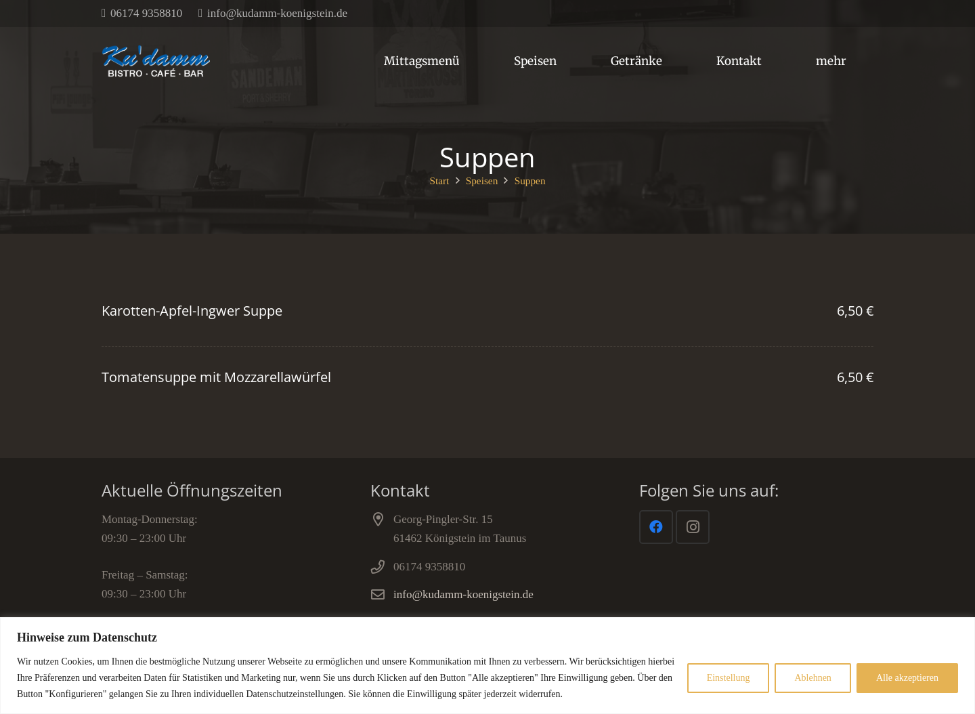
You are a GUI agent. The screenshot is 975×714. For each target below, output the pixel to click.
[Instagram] (693, 527)
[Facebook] (656, 527)
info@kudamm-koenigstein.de (463, 594)
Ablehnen (812, 678)
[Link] (156, 61)
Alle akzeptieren (907, 678)
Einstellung (728, 678)
